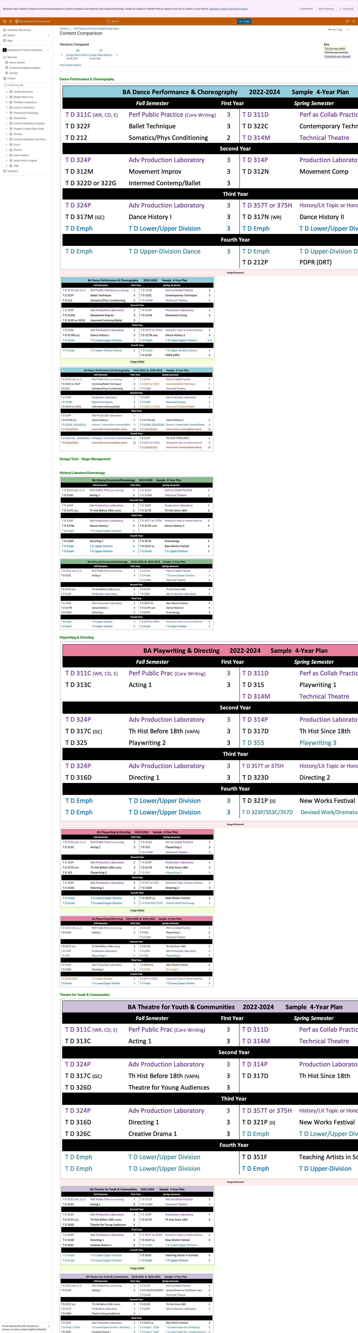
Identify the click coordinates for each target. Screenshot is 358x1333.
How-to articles (17, 61)
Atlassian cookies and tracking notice (228, 8)
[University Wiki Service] (33, 21)
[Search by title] (29, 85)
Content (64, 28)
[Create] (244, 21)
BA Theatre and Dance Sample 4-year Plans (97, 28)
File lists (13, 72)
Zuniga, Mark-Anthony (77, 55)
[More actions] (348, 29)
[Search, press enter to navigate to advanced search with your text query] (171, 21)
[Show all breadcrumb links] (71, 28)
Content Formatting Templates (24, 67)
